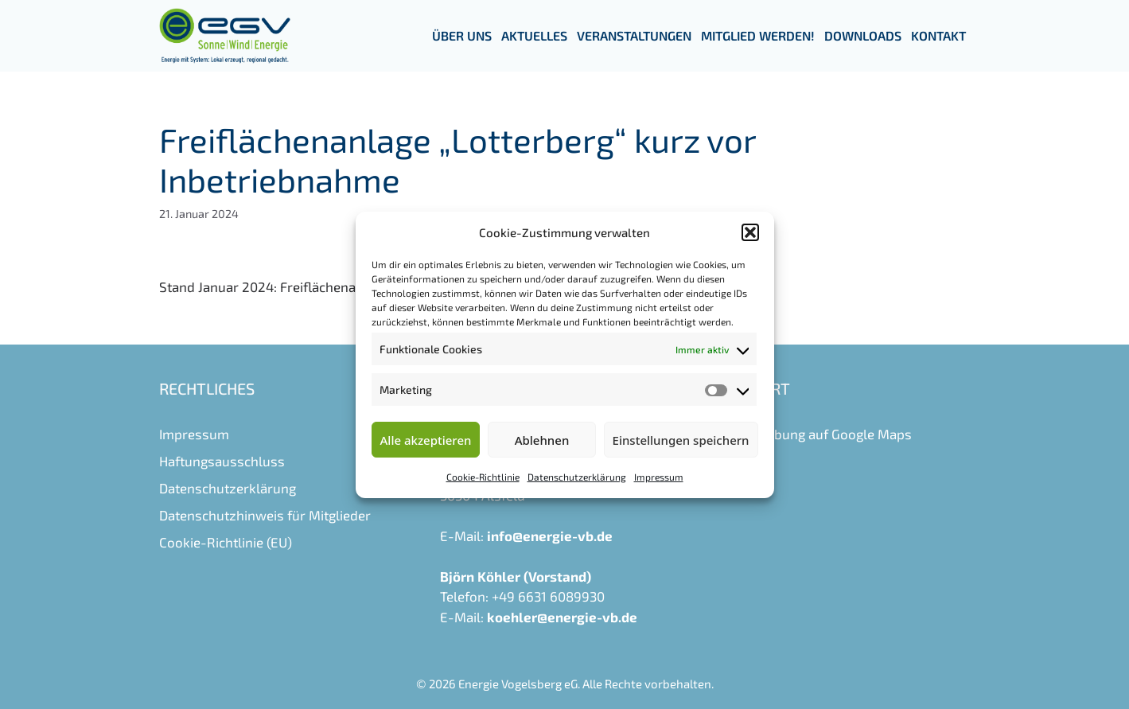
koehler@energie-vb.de (562, 617)
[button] (750, 232)
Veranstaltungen (634, 35)
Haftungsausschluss (222, 461)
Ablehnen (542, 440)
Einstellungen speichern (681, 440)
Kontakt (938, 35)
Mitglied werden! (758, 35)
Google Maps (871, 434)
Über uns (462, 35)
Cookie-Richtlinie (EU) (225, 542)
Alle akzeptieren (426, 440)
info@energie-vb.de (550, 535)
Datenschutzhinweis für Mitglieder (265, 515)
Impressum (658, 476)
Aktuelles (534, 35)
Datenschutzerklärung (577, 476)
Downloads (862, 35)
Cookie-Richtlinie (483, 476)
